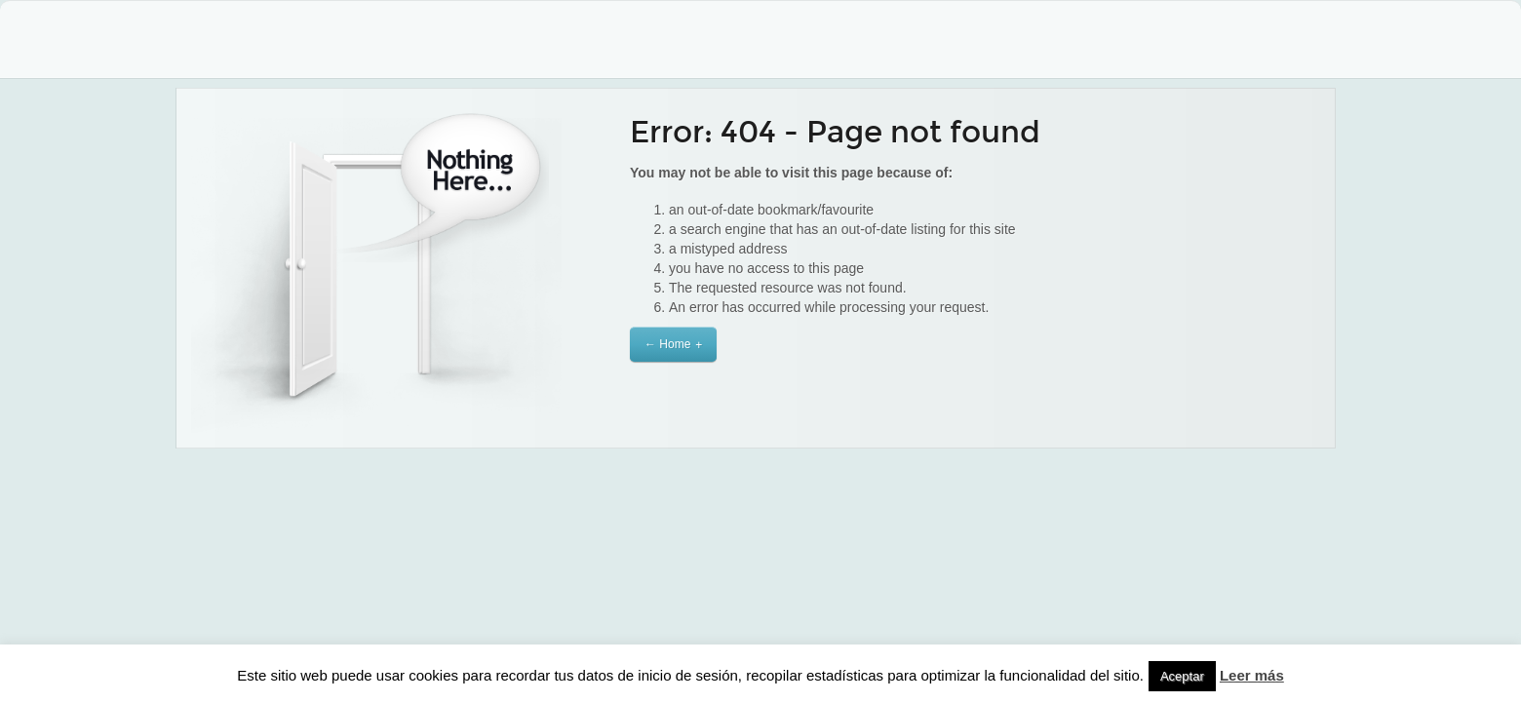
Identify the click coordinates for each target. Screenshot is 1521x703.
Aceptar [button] (1182, 676)
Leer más (1252, 675)
